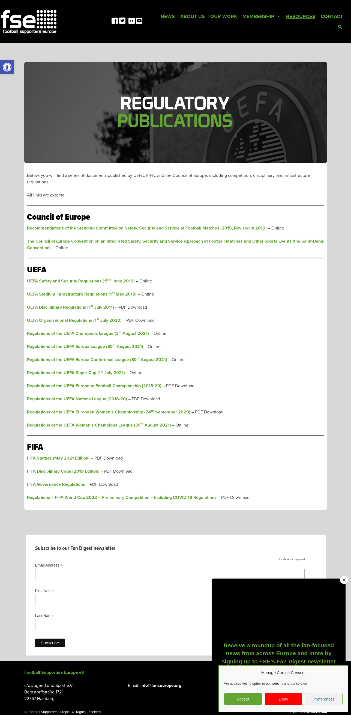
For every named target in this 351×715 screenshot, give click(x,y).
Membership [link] (261, 16)
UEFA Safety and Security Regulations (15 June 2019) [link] (81, 281)
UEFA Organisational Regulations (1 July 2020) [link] (74, 320)
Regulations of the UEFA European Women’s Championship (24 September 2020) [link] (108, 412)
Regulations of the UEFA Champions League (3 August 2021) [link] (88, 333)
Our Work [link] (223, 16)
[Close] (344, 580)
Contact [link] (332, 16)
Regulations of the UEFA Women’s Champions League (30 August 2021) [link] (99, 425)
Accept (243, 699)
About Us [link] (192, 16)
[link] (7, 67)
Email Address (49, 565)
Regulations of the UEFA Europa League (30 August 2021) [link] (85, 346)
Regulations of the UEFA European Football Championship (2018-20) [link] (94, 386)
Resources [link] (300, 16)
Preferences (323, 699)
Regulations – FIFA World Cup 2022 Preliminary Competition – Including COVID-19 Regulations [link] (122, 497)
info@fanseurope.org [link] (160, 685)
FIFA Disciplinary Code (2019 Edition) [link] (63, 471)
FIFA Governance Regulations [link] (56, 484)
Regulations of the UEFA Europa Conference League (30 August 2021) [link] (97, 359)
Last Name (44, 615)
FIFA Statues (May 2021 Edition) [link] (58, 458)
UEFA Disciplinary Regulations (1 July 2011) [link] (70, 307)
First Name (44, 591)
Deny (283, 699)
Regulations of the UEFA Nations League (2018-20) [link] (77, 399)
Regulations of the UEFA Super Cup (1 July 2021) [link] (76, 373)
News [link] (168, 16)
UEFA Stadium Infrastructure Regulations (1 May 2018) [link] (82, 294)
